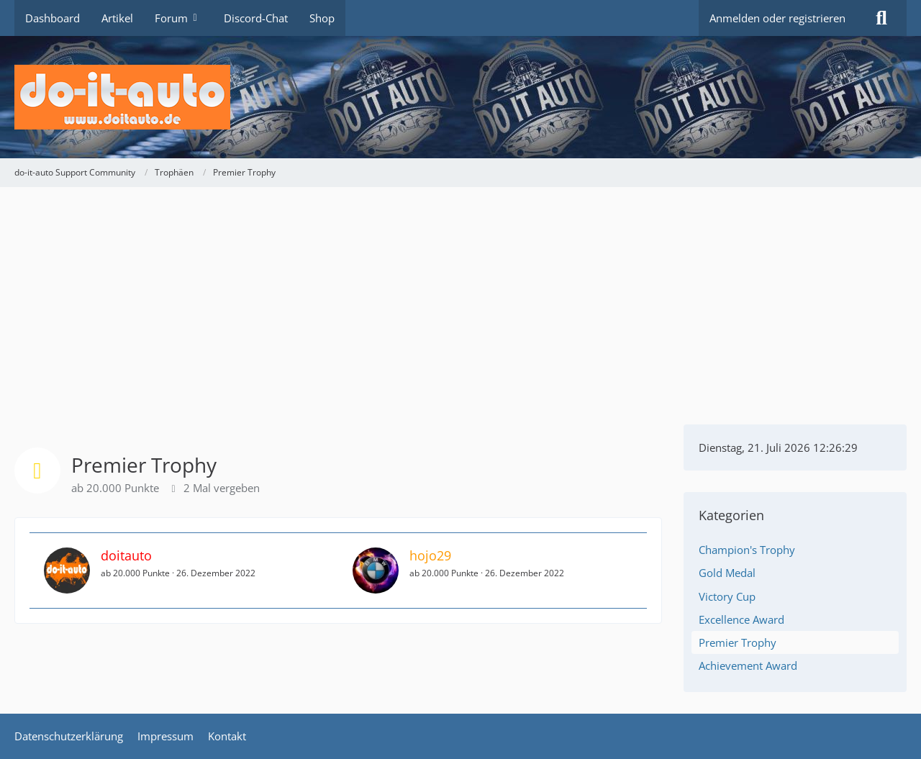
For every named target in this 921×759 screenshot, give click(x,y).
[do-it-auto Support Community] (460, 97)
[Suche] (881, 18)
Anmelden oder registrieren (777, 18)
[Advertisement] (460, 295)
